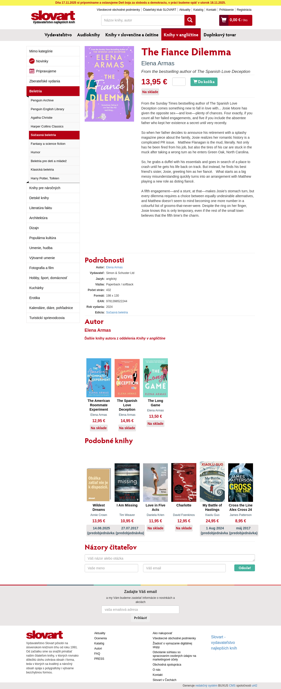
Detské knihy (39, 198)
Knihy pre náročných (45, 188)
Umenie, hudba (41, 248)
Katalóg (198, 9)
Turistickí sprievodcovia (47, 318)
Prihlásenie (226, 9)
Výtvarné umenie (42, 258)
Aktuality (184, 9)
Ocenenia (100, 638)
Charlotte (183, 505)
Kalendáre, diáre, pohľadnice (51, 308)
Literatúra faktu (40, 208)
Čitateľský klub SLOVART (159, 9)
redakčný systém (206, 685)
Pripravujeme (46, 71)
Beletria (35, 91)
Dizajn (34, 228)
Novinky (42, 61)
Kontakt (211, 9)
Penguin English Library (47, 109)
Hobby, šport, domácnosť (48, 278)
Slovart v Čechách (164, 680)
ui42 (254, 685)
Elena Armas (157, 63)
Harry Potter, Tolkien (45, 178)
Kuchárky (36, 288)
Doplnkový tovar (220, 35)
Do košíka (204, 81)
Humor (35, 152)
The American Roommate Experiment (99, 405)
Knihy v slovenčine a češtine (131, 35)
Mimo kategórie (41, 51)
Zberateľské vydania (44, 81)
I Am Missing (127, 505)
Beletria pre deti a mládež (49, 161)
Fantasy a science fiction (48, 144)
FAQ (97, 653)
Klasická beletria (42, 169)
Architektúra (38, 218)
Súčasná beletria (43, 135)
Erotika (34, 298)
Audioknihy (88, 35)
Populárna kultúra (42, 238)
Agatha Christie (42, 117)
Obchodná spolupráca (167, 664)
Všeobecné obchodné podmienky (118, 9)
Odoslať (245, 567)
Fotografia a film (41, 268)
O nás (157, 669)
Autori (98, 648)
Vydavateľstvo (58, 35)
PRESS (99, 658)
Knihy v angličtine (181, 35)
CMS (232, 685)
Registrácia (244, 9)
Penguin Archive (42, 100)
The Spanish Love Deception (127, 405)
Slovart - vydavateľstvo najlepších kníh (224, 642)
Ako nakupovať (162, 633)
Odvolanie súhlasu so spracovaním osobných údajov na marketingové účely (174, 655)
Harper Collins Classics (47, 126)
